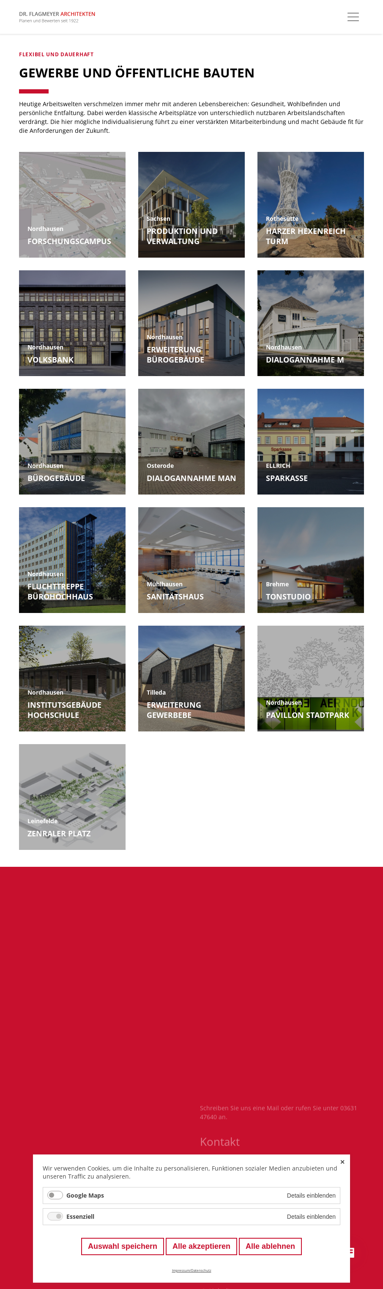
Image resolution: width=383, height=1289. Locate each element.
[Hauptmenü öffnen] (353, 17)
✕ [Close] (342, 1162)
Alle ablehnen (270, 1246)
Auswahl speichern (122, 1246)
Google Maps (85, 1195)
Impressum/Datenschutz (191, 1270)
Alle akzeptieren (201, 1246)
